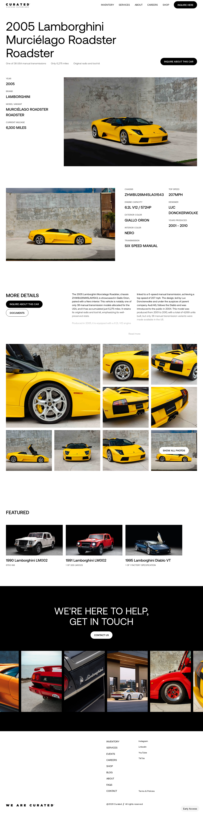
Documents (17, 312)
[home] (18, 5)
